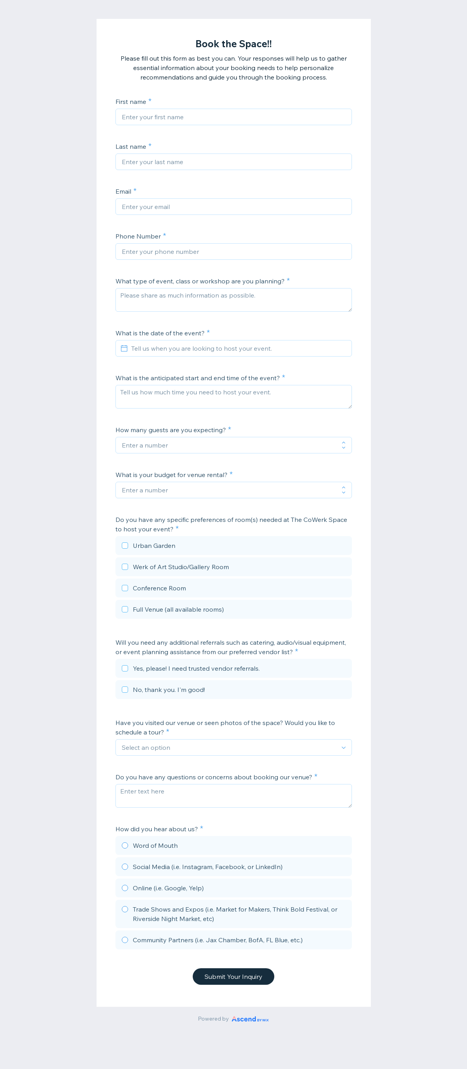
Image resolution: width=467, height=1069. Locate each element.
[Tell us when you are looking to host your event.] (238, 348)
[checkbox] (233, 546)
